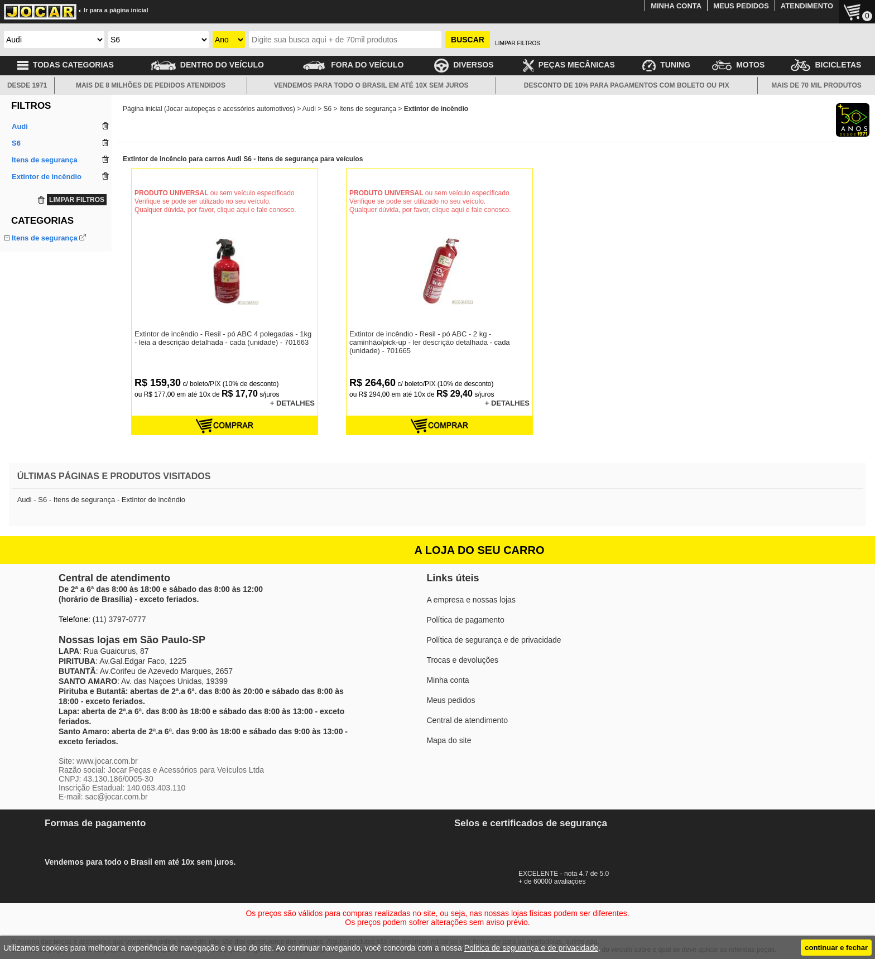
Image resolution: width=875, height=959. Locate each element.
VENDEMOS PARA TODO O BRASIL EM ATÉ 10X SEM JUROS (371, 85)
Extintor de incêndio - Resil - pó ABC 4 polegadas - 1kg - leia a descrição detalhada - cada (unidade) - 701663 (222, 338)
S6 (328, 109)
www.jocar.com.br (107, 760)
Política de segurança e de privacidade (493, 639)
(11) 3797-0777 (119, 619)
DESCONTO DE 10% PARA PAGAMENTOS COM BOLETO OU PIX (626, 85)
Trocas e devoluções (462, 660)
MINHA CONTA (676, 6)
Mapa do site (448, 740)
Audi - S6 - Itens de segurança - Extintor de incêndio (101, 499)
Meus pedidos (450, 700)
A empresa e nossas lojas (471, 599)
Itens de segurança (45, 238)
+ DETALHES (292, 403)
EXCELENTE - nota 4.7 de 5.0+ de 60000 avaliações (568, 873)
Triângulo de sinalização (51, 276)
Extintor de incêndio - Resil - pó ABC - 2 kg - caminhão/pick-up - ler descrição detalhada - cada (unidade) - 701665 (429, 342)
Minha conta (447, 680)
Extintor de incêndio (43, 251)
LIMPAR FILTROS (517, 43)
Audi (309, 109)
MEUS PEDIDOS (741, 6)
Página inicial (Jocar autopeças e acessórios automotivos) (209, 109)
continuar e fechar (836, 947)
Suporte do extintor (42, 263)
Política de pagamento (465, 619)
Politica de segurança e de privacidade (531, 947)
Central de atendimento (467, 720)
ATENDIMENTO (807, 6)
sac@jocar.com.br (116, 796)
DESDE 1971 (27, 85)
